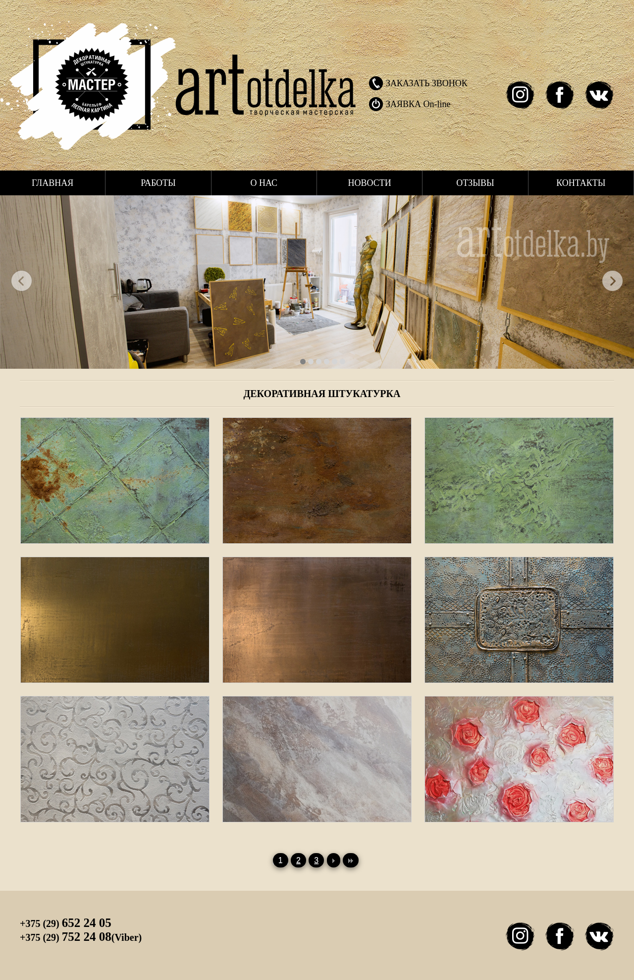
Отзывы (475, 183)
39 (311, 361)
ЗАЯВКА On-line (418, 104)
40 (303, 361)
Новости (369, 183)
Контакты (580, 183)
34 (342, 361)
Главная (52, 183)
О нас (264, 183)
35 (334, 361)
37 (326, 361)
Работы (158, 183)
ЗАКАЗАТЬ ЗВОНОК (427, 83)
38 (318, 361)
